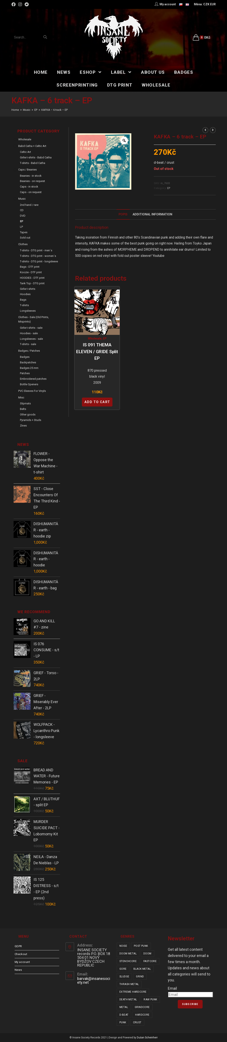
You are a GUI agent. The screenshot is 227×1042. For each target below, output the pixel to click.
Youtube (158, 256)
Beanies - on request (32, 181)
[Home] (15, 109)
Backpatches (28, 362)
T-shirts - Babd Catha (32, 163)
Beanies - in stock (31, 175)
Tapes (23, 232)
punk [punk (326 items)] (122, 1022)
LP (21, 226)
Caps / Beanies (27, 169)
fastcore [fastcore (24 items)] (150, 961)
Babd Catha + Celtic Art (32, 146)
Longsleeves (28, 310)
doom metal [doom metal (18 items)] (128, 953)
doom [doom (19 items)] (147, 953)
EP (168, 188)
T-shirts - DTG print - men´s (36, 250)
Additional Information (152, 214)
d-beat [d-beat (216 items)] (123, 1014)
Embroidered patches (33, 378)
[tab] (123, 214)
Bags (23, 299)
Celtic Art (25, 152)
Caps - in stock (29, 186)
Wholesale (94, 338)
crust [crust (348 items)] (137, 1022)
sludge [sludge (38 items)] (124, 976)
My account (22, 962)
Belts (23, 409)
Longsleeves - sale (31, 338)
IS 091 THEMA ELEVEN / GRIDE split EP (97, 351)
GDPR (18, 946)
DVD (22, 215)
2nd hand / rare (29, 204)
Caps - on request (31, 192)
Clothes (23, 244)
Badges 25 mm (29, 368)
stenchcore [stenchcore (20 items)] (128, 961)
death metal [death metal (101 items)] (128, 999)
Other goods (27, 414)
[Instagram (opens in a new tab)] (20, 4)
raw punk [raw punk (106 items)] (150, 999)
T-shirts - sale (28, 344)
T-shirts (24, 305)
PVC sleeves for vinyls (32, 390)
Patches (25, 373)
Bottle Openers (29, 384)
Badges (24, 356)
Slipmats (25, 403)
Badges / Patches (29, 350)
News (18, 969)
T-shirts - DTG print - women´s (38, 255)
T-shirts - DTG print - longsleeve (39, 261)
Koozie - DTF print (31, 272)
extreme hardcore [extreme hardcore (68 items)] (132, 991)
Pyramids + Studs (30, 420)
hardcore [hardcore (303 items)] (142, 1014)
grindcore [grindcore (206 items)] (142, 1007)
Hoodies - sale (29, 333)
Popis (123, 214)
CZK (206, 4)
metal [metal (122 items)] (123, 1007)
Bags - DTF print (29, 266)
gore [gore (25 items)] (123, 968)
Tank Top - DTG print (32, 283)
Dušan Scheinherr (147, 1037)
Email (172, 988)
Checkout (21, 954)
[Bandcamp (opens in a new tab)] (26, 4)
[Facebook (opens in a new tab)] (14, 4)
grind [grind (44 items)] (140, 976)
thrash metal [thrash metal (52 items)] (129, 984)
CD (22, 210)
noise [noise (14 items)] (123, 945)
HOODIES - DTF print (32, 277)
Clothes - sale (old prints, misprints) (33, 319)
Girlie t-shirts (27, 288)
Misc (21, 397)
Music (22, 198)
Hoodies (25, 294)
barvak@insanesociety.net (93, 980)
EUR (213, 4)
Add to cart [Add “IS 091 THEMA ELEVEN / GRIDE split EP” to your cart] (97, 402)
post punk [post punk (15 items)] (141, 945)
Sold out (25, 237)
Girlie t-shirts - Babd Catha (36, 157)
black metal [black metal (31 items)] (142, 968)
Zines (23, 425)
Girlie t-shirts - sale (31, 327)
